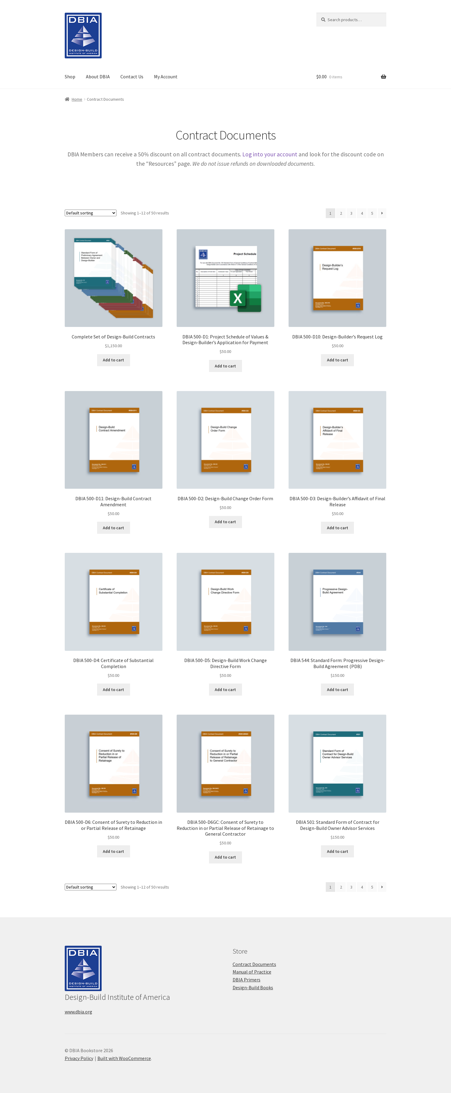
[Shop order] (90, 213)
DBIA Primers (246, 980)
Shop (70, 76)
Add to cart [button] (113, 360)
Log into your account (269, 154)
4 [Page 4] (362, 213)
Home (77, 99)
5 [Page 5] (372, 213)
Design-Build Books (253, 987)
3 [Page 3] (351, 213)
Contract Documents (254, 964)
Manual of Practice (252, 972)
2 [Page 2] (341, 213)
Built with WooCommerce (124, 1058)
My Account (166, 76)
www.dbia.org (78, 1012)
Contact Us (131, 76)
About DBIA (98, 76)
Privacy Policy (79, 1058)
